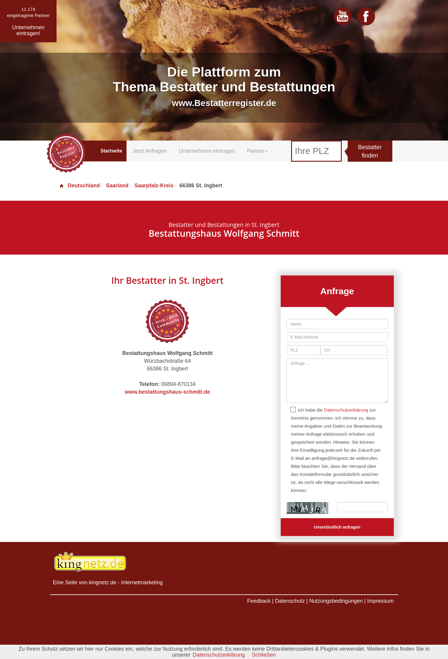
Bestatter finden (370, 151)
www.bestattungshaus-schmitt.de (167, 392)
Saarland (117, 185)
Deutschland (79, 185)
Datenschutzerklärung (346, 409)
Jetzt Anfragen (149, 151)
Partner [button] (257, 151)
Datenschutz (290, 601)
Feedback (259, 601)
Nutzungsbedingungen (336, 601)
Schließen (264, 655)
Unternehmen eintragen (207, 151)
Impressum (380, 601)
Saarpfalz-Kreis (154, 185)
